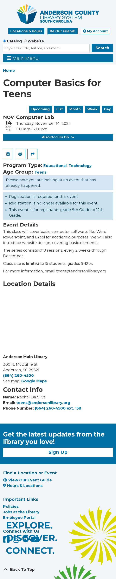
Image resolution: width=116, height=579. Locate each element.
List (59, 109)
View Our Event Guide (27, 480)
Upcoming (40, 109)
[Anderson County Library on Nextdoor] (25, 539)
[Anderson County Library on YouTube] (35, 541)
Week (92, 109)
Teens (40, 172)
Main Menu (23, 58)
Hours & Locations (23, 485)
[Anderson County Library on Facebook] (7, 541)
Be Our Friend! (62, 31)
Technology (80, 165)
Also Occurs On (58, 137)
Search (102, 48)
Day (107, 109)
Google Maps (34, 381)
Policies (11, 506)
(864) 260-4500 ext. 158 (58, 408)
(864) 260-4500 (18, 375)
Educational (55, 165)
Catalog (14, 41)
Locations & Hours (26, 31)
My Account (95, 31)
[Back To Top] (58, 570)
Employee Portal (19, 517)
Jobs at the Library (21, 512)
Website (35, 41)
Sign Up (58, 452)
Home (9, 70)
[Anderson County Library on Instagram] (16, 541)
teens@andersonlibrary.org (43, 402)
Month (75, 109)
